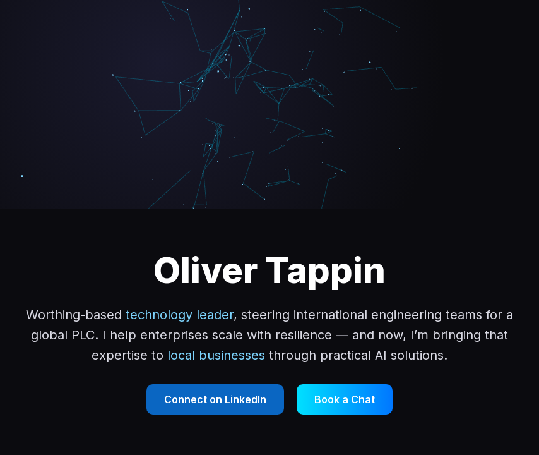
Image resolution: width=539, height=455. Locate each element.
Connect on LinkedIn (215, 399)
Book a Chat (344, 399)
